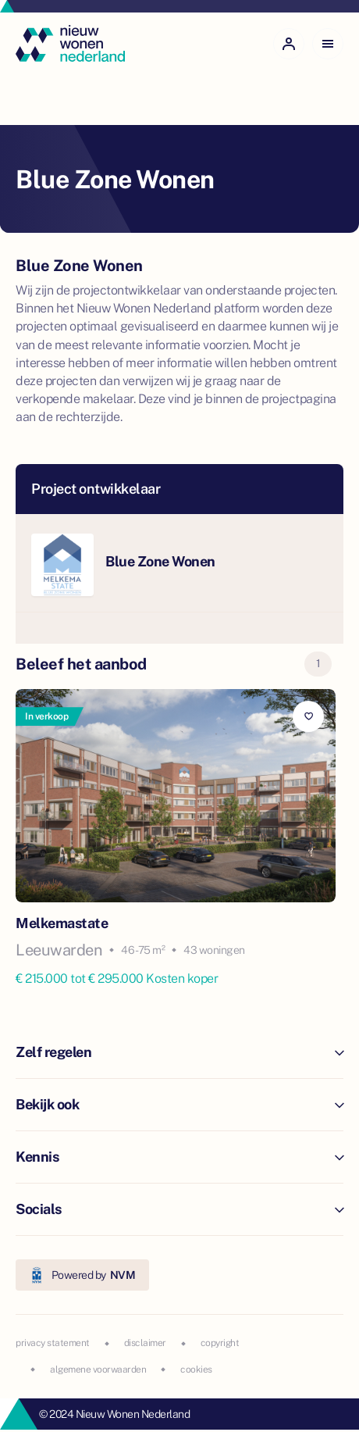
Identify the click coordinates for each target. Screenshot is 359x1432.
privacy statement (53, 1342)
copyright (220, 1342)
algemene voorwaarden (98, 1369)
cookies (196, 1369)
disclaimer (145, 1342)
